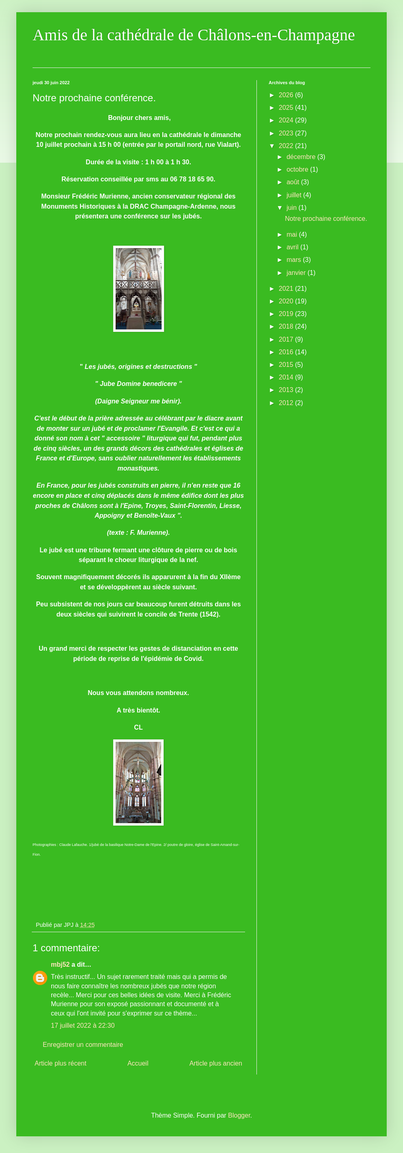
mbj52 (60, 964)
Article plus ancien (215, 1063)
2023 (287, 133)
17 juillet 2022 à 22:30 (83, 1025)
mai (293, 234)
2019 (287, 313)
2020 (287, 301)
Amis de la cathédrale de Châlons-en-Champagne (194, 35)
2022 (287, 145)
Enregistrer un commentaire (83, 1044)
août (294, 182)
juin (292, 207)
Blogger (239, 1115)
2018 (287, 326)
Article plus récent (60, 1063)
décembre (302, 156)
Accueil (138, 1063)
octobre (298, 169)
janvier (297, 272)
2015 (287, 364)
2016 (287, 352)
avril (293, 247)
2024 (287, 120)
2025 (287, 107)
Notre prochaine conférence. (326, 218)
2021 (287, 288)
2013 (287, 389)
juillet (295, 195)
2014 (287, 377)
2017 (287, 339)
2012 (287, 402)
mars (295, 259)
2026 (287, 95)
